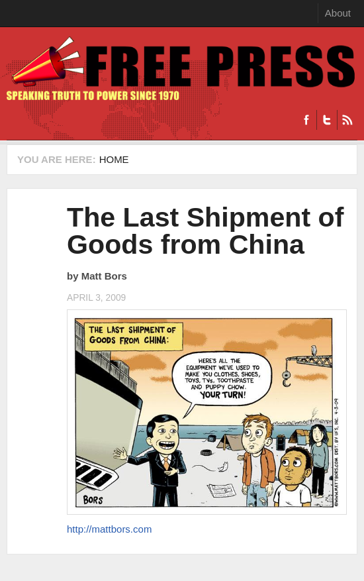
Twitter (326, 120)
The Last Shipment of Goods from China (205, 231)
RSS (347, 120)
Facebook (306, 120)
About (338, 13)
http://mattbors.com (109, 529)
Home (114, 159)
